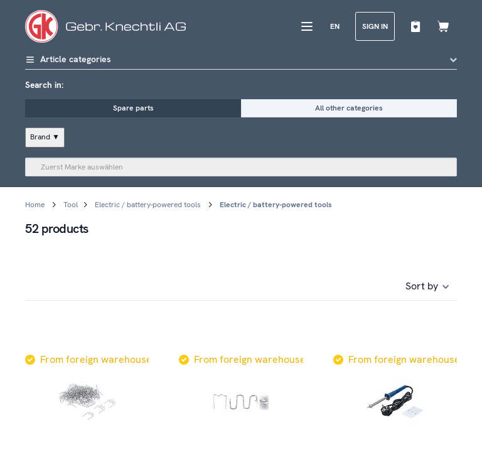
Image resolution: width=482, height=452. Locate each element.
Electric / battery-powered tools (148, 205)
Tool (70, 205)
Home (35, 205)
